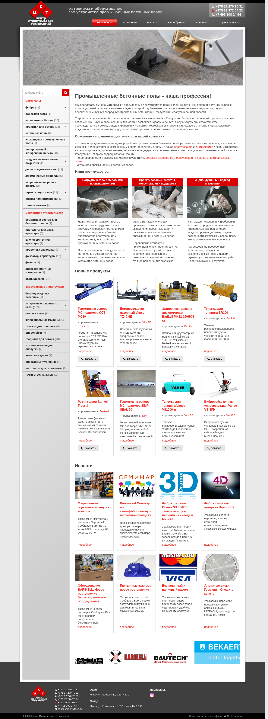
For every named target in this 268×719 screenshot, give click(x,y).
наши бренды (176, 22)
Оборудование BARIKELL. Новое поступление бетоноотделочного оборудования (92, 593)
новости (152, 22)
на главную (104, 22)
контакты (201, 22)
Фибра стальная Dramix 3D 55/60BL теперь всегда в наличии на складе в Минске (177, 511)
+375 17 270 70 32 (66, 692)
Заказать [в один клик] (90, 358)
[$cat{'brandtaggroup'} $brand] (89, 661)
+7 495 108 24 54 (226, 14)
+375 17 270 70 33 (66, 696)
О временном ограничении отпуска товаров (93, 507)
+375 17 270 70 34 (66, 699)
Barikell (188, 326)
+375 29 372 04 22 (227, 10)
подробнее (85, 351)
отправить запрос (229, 22)
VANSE (146, 322)
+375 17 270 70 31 (227, 6)
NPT (145, 415)
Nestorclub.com (235, 716)
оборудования (183, 146)
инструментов (204, 146)
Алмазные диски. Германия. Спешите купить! (218, 589)
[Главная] (37, 24)
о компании (129, 22)
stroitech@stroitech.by (68, 709)
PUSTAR (85, 325)
